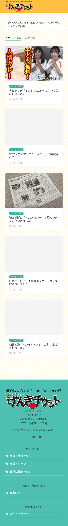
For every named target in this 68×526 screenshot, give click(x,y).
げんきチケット (19, 513)
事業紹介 (15, 492)
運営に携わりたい (21, 471)
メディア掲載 (16, 86)
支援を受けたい (19, 455)
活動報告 (30, 38)
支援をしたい (18, 463)
